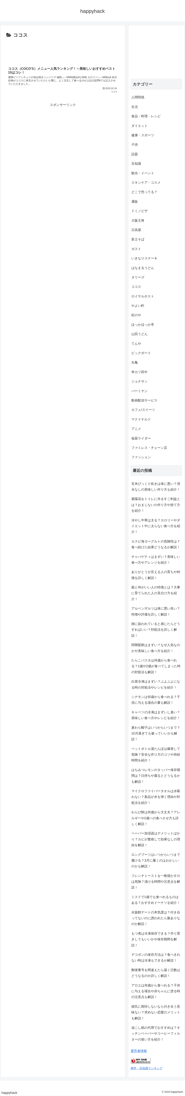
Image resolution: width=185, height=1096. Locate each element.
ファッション (141, 457)
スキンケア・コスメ (146, 182)
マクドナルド (141, 419)
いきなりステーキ (144, 258)
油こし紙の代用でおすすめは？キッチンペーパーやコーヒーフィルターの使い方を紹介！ (155, 1033)
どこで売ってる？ (144, 192)
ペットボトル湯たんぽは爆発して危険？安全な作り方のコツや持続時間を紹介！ (155, 754)
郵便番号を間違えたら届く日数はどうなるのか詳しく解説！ (155, 973)
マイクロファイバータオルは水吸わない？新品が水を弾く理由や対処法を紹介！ (155, 797)
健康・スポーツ (142, 135)
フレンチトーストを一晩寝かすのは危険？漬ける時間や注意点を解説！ (155, 881)
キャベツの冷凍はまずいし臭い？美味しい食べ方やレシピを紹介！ (155, 715)
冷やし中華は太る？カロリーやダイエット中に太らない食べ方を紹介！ (155, 526)
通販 (134, 201)
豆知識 (136, 163)
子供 (134, 144)
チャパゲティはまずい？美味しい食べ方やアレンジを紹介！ (155, 559)
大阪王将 (137, 220)
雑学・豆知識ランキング (146, 1068)
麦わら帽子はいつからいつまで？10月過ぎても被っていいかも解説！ (155, 733)
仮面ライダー (141, 438)
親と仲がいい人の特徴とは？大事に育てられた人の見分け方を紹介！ (155, 593)
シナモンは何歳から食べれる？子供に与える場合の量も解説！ (155, 699)
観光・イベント (142, 173)
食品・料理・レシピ (146, 116)
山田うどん (139, 334)
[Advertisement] (62, 50)
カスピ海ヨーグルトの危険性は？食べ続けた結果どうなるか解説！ (155, 544)
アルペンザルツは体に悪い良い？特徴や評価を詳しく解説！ (155, 611)
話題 (134, 154)
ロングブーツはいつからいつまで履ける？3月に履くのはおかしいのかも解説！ (155, 860)
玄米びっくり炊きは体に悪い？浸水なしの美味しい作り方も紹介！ (155, 486)
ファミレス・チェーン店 (149, 448)
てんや (136, 343)
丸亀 (134, 362)
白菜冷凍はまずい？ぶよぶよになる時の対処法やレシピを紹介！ (155, 684)
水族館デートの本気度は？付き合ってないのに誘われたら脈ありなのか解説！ (155, 918)
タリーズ (137, 277)
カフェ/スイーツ (143, 410)
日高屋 (136, 230)
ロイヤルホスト (142, 296)
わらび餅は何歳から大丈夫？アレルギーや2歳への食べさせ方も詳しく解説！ (155, 818)
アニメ (136, 429)
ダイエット (139, 126)
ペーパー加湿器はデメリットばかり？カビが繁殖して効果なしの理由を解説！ (155, 839)
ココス (136, 287)
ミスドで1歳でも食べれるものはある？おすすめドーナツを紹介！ (155, 900)
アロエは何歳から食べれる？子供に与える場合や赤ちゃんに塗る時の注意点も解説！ (155, 991)
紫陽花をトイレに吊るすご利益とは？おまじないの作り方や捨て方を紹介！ (155, 504)
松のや (136, 315)
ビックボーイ (141, 353)
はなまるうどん (142, 268)
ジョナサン (139, 381)
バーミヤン (139, 391)
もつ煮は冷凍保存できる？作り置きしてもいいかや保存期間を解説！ (155, 939)
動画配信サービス (144, 400)
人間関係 (137, 97)
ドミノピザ (139, 211)
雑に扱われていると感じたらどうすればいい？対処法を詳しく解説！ (155, 629)
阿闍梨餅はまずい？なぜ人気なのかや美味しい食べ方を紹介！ (155, 648)
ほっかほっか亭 (142, 324)
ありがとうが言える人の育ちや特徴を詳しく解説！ (155, 575)
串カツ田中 (139, 372)
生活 (134, 107)
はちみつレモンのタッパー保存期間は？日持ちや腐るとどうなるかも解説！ (155, 775)
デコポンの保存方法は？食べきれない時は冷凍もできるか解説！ (155, 957)
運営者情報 (139, 1051)
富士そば (137, 239)
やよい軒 (137, 305)
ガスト (136, 249)
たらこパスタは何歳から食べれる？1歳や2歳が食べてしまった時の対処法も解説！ (155, 666)
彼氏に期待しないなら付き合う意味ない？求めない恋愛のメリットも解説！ (155, 1012)
